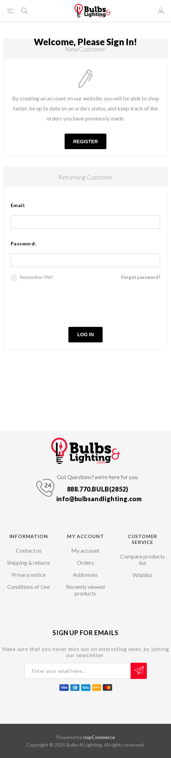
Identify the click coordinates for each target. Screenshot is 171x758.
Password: (23, 243)
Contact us (28, 550)
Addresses (85, 574)
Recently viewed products (85, 589)
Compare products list (142, 559)
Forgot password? (140, 277)
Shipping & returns (28, 562)
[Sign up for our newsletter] (77, 671)
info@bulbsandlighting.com (99, 499)
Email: (18, 205)
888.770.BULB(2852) (98, 489)
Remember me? (37, 277)
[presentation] (85, 303)
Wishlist (142, 575)
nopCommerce (99, 737)
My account (85, 550)
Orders (85, 562)
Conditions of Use (28, 586)
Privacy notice (29, 574)
